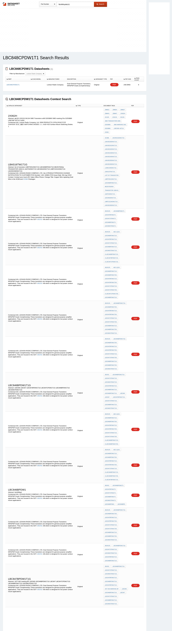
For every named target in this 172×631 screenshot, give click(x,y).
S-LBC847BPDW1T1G (111, 237)
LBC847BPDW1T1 (110, 200)
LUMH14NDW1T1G (110, 159)
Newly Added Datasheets (47, 623)
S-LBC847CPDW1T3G (111, 268)
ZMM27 (122, 109)
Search (100, 4)
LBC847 (107, 357)
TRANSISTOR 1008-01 (111, 179)
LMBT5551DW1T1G (111, 169)
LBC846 (122, 354)
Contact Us (121, 623)
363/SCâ (107, 197)
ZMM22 (107, 109)
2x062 (107, 129)
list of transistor (112, 166)
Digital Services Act (109, 623)
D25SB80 (107, 125)
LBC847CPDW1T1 (110, 203)
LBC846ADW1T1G (110, 185)
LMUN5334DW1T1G (111, 150)
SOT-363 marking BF (112, 522)
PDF (114, 85)
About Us (130, 623)
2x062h (122, 113)
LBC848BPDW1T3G (111, 299)
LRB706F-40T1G (118, 125)
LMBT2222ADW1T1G (111, 188)
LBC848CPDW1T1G (111, 231)
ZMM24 (114, 109)
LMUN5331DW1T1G (111, 140)
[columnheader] (17, 79)
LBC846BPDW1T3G (111, 252)
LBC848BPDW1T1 (110, 206)
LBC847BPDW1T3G (111, 258)
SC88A (25, 170)
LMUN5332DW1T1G (111, 143)
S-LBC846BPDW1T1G (111, 234)
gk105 (107, 116)
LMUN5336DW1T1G (111, 156)
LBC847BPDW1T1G (111, 221)
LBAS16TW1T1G (110, 163)
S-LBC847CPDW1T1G (111, 240)
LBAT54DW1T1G (110, 182)
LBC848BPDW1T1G (111, 227)
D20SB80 (107, 122)
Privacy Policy (62, 623)
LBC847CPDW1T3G (111, 265)
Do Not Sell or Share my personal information (84, 623)
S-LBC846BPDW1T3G (111, 397)
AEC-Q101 (116, 215)
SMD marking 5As (119, 122)
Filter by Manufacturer (17, 73)
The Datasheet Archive (11, 4)
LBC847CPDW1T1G (111, 224)
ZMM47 (114, 113)
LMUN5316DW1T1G (118, 134)
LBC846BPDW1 (109, 449)
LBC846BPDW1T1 (118, 197)
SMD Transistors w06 (112, 119)
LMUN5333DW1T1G (111, 147)
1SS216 (114, 116)
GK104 (121, 116)
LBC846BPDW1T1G (111, 172)
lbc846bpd (121, 449)
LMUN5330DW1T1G (111, 137)
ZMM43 (107, 113)
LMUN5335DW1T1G (111, 153)
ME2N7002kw (109, 175)
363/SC (39, 204)
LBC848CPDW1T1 (110, 209)
